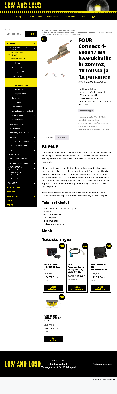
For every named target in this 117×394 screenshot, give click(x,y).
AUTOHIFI (53, 30)
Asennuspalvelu (53, 16)
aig (103, 129)
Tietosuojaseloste (102, 363)
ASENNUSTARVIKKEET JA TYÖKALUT (90, 123)
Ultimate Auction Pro (108, 380)
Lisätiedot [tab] (62, 137)
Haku (7, 29)
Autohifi (84, 16)
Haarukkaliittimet (85, 32)
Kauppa (22, 16)
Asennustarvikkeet (59, 32)
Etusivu (8, 16)
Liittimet (72, 32)
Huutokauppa (36, 16)
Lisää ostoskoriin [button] (53, 288)
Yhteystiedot (70, 16)
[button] (25, 16)
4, (100, 129)
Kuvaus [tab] (49, 137)
